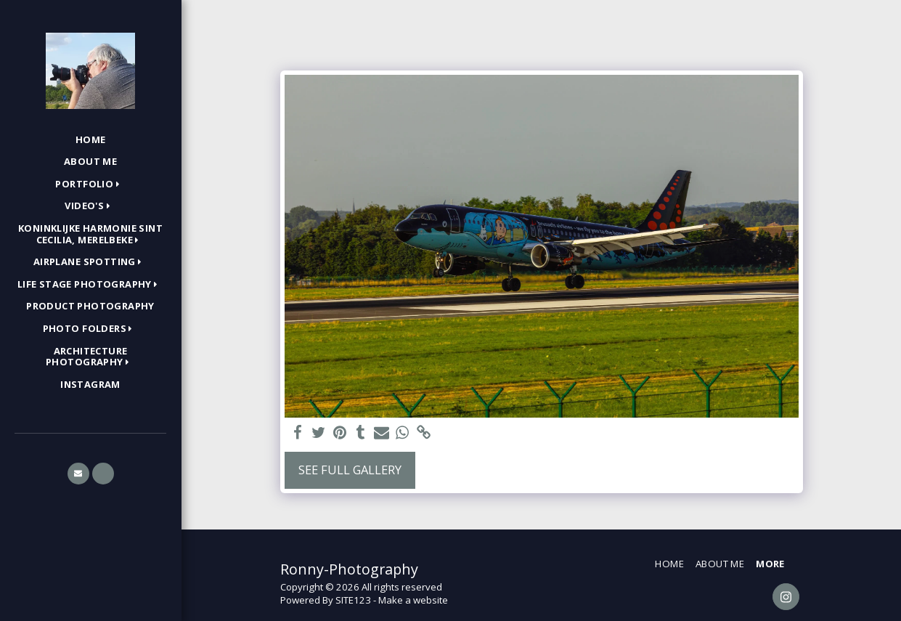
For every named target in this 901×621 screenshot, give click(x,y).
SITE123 (353, 599)
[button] (90, 184)
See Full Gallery (349, 469)
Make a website (413, 599)
